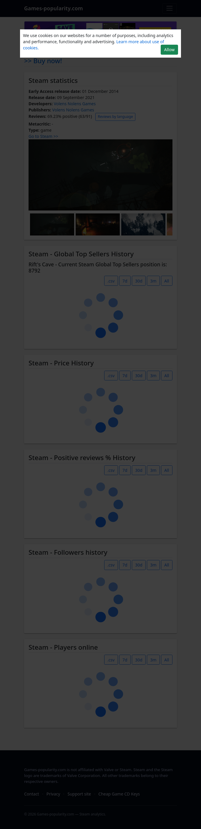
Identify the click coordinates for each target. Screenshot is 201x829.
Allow (169, 49)
